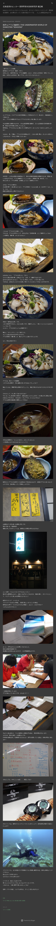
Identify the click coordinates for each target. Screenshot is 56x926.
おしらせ (12, 900)
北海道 (23, 900)
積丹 (20, 900)
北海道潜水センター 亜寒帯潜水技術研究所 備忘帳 (23, 6)
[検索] (52, 3)
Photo (8, 900)
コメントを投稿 (6, 909)
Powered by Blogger (28, 920)
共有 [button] (4, 898)
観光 (18, 900)
